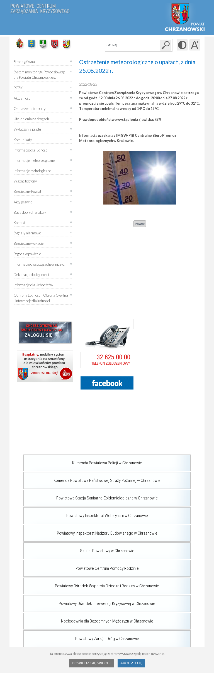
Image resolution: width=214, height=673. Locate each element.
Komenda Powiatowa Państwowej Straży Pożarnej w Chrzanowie (91, 477)
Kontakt (19, 222)
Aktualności (22, 98)
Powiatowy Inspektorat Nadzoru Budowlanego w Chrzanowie (90, 530)
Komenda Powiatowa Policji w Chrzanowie (82, 460)
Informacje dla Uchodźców (33, 285)
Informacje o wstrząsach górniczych (40, 264)
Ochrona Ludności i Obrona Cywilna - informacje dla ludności (41, 298)
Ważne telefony (25, 181)
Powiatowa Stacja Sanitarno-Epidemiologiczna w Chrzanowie (90, 495)
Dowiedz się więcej (91, 663)
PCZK (18, 88)
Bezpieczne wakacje (28, 243)
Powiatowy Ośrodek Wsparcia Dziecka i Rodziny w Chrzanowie (91, 583)
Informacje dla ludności (31, 150)
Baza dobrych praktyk (30, 212)
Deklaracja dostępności (31, 274)
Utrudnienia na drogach (31, 119)
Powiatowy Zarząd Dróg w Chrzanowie (81, 635)
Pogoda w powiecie (27, 252)
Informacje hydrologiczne (32, 171)
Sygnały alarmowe (27, 233)
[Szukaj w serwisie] (165, 45)
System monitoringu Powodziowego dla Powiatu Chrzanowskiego (39, 75)
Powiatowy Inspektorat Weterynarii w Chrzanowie (85, 512)
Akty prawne (23, 202)
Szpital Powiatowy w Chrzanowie (78, 547)
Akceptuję (131, 663)
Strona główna (24, 61)
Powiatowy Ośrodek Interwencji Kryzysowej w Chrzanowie (89, 600)
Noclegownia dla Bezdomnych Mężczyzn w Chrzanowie (88, 618)
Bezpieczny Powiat (27, 191)
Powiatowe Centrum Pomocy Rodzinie (81, 565)
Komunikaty (23, 140)
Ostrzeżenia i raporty (29, 108)
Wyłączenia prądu (27, 127)
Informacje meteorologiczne (34, 160)
